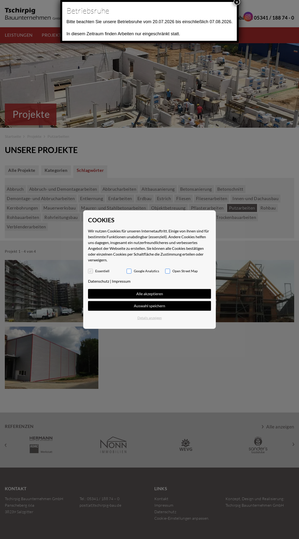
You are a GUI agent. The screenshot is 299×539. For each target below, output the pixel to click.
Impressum (121, 281)
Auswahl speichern (149, 305)
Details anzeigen (149, 318)
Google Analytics (146, 271)
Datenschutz (98, 281)
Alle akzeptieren (149, 293)
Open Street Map (185, 271)
